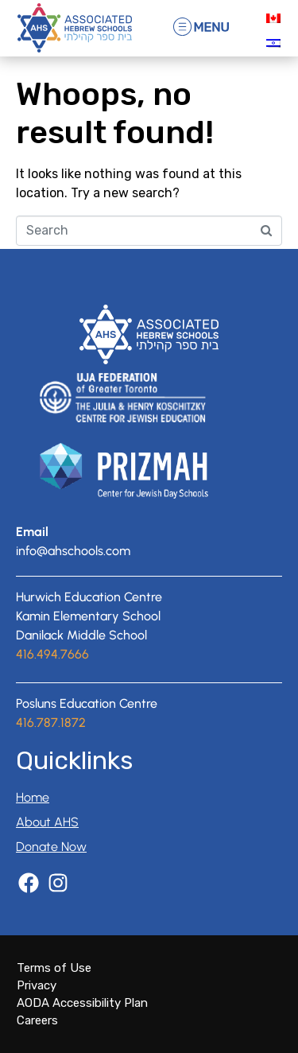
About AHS (47, 822)
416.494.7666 (52, 654)
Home (32, 797)
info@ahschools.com (73, 550)
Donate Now (51, 846)
